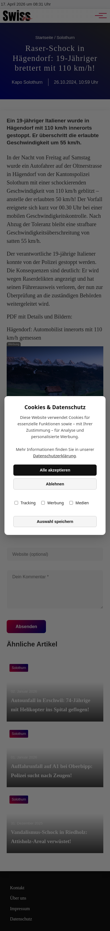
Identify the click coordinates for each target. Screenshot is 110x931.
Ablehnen (55, 484)
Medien (79, 502)
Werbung (52, 502)
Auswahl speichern (55, 521)
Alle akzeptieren (55, 470)
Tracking (25, 502)
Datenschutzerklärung (54, 455)
